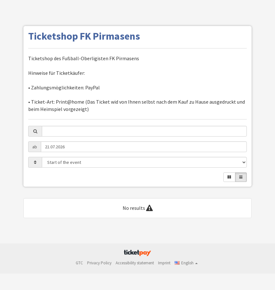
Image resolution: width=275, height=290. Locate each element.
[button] (186, 263)
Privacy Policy (99, 263)
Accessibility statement (135, 263)
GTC (79, 263)
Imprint (164, 263)
